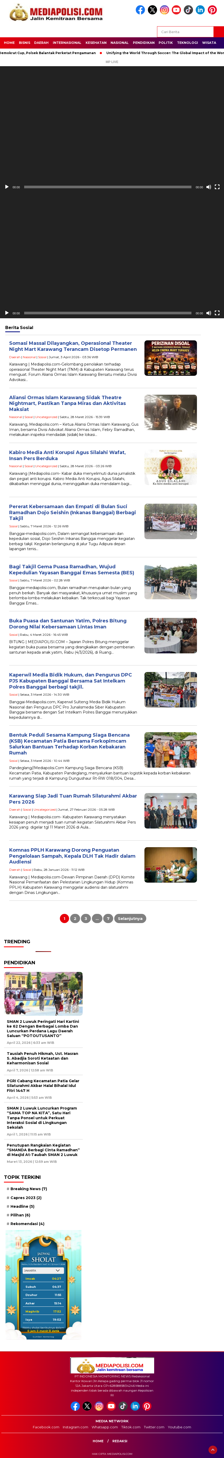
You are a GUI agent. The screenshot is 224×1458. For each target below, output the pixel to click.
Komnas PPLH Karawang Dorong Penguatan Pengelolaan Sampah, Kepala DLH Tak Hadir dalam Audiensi (72, 856)
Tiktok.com (130, 1427)
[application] (112, 129)
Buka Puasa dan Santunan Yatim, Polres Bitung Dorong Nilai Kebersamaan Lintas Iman (68, 624)
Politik (166, 43)
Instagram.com (75, 1427)
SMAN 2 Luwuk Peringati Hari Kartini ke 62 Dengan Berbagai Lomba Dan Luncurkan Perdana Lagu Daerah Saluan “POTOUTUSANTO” (43, 1028)
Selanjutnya (130, 918)
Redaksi (119, 1441)
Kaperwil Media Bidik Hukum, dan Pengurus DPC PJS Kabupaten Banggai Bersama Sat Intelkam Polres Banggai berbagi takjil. (70, 681)
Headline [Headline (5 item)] (22, 1206)
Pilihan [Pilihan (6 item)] (20, 1215)
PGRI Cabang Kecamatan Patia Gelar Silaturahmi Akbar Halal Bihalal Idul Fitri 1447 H (43, 1086)
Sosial (42, 357)
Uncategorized (46, 417)
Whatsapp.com (105, 1427)
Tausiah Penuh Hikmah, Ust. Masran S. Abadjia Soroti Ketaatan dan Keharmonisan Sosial (42, 1058)
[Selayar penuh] (217, 187)
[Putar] (6, 187)
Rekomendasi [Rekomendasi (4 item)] (27, 1223)
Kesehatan (96, 43)
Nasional (120, 43)
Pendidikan (144, 43)
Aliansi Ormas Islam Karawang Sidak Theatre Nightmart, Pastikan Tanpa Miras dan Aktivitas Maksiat (67, 403)
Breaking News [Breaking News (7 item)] (29, 1188)
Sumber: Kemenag (43, 1336)
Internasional (67, 43)
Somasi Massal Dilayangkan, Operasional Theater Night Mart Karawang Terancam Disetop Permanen (73, 346)
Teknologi (187, 43)
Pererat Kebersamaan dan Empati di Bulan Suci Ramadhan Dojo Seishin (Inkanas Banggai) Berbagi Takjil (72, 512)
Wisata (209, 43)
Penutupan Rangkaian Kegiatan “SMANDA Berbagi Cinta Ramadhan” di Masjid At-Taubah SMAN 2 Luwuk (43, 1150)
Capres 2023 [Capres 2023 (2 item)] (26, 1197)
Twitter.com (154, 1427)
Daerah (41, 43)
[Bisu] (208, 187)
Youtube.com (179, 1427)
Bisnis (24, 43)
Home (9, 43)
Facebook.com (46, 1427)
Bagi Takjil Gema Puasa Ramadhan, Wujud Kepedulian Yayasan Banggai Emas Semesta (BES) (71, 570)
